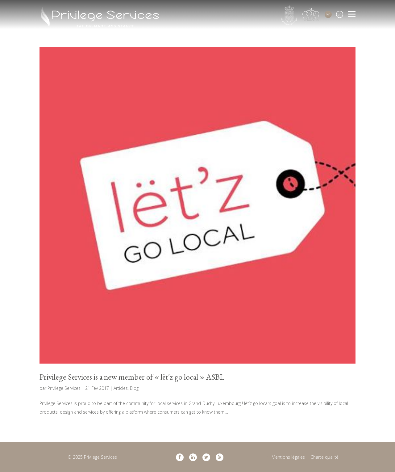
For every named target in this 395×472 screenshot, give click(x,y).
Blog (134, 388)
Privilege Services (64, 388)
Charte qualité (324, 457)
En (340, 14)
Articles (121, 388)
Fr (328, 14)
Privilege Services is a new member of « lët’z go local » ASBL (132, 377)
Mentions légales (288, 457)
